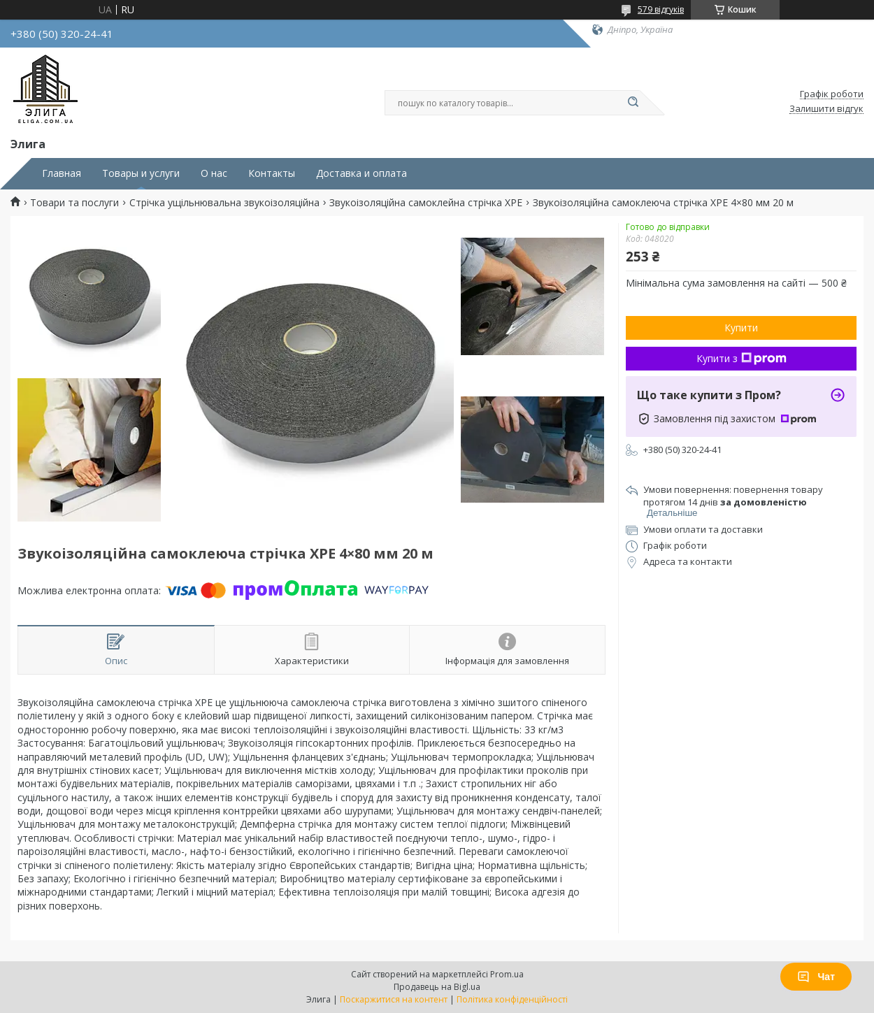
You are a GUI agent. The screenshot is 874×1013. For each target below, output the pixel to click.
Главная (61, 173)
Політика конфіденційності (512, 999)
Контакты (271, 173)
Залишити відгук (826, 109)
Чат (816, 976)
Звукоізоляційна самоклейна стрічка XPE (425, 202)
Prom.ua (507, 974)
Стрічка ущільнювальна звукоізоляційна (224, 202)
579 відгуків (661, 9)
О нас (214, 173)
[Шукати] (633, 102)
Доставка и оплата (361, 173)
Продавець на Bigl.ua (437, 987)
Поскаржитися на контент (393, 999)
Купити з (741, 358)
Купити (741, 327)
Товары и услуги (141, 173)
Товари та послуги (74, 202)
